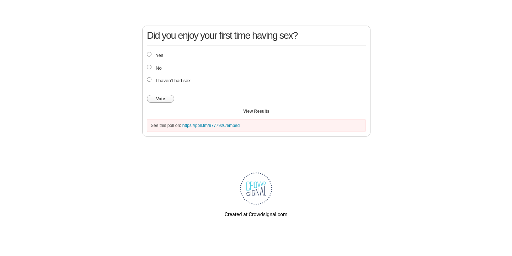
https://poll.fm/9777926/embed (211, 125)
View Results (256, 111)
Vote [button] (160, 98)
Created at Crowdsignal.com (256, 214)
